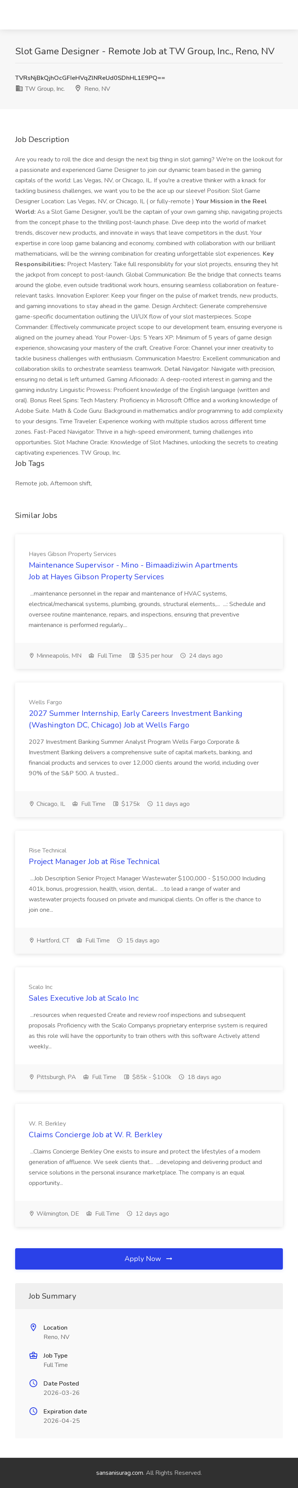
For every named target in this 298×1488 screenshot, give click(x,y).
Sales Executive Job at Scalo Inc (84, 998)
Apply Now (149, 1258)
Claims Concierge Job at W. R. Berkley (95, 1134)
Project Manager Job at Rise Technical (94, 861)
